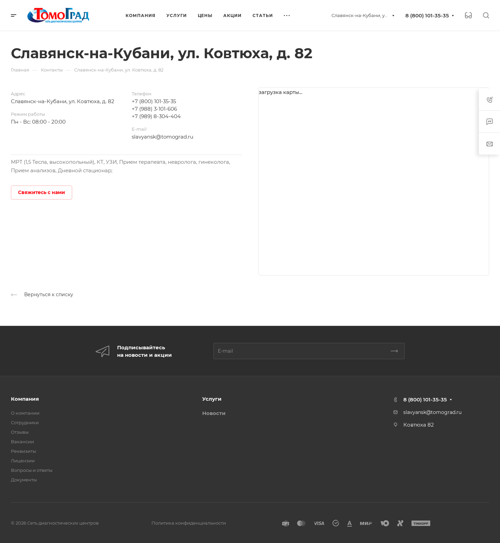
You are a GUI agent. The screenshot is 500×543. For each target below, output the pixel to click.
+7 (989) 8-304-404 (156, 116)
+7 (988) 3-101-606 (154, 109)
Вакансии (22, 441)
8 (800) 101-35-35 (427, 15)
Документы (24, 479)
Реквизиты (23, 451)
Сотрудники (25, 422)
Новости (214, 413)
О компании (25, 413)
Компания (25, 399)
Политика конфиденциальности (188, 523)
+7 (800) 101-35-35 (154, 101)
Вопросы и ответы (31, 470)
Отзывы (20, 432)
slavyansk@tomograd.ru (162, 136)
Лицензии (23, 460)
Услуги (212, 399)
